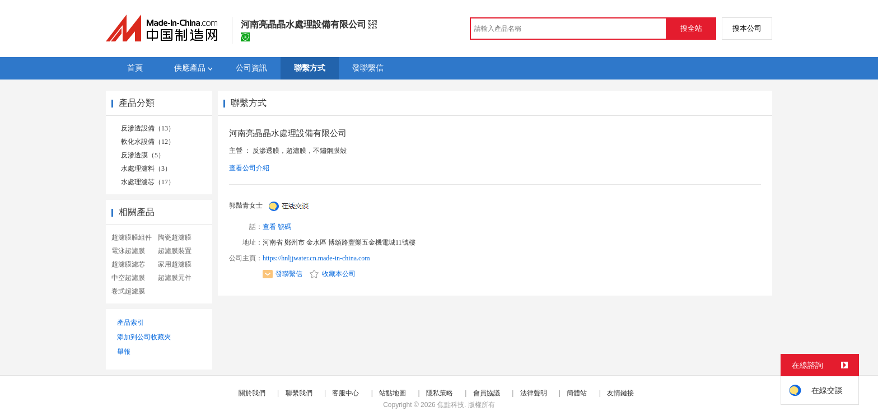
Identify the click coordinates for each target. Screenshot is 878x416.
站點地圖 (392, 393)
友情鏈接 (620, 393)
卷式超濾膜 (128, 291)
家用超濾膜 (175, 264)
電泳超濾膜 (128, 251)
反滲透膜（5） (143, 155)
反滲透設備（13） (148, 128)
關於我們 (252, 393)
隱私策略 (439, 393)
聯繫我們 (299, 393)
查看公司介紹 (249, 168)
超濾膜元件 (175, 278)
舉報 (123, 352)
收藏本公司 (333, 274)
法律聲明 (533, 393)
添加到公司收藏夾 (144, 337)
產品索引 (130, 322)
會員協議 (486, 393)
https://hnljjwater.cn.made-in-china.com (316, 258)
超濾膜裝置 (175, 251)
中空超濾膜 (128, 278)
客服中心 (345, 393)
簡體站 (577, 393)
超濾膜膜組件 (131, 237)
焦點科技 (450, 405)
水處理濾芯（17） (148, 182)
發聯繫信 (282, 274)
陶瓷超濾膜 (175, 237)
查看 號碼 (277, 227)
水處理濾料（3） (146, 168)
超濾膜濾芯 (128, 264)
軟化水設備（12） (148, 142)
